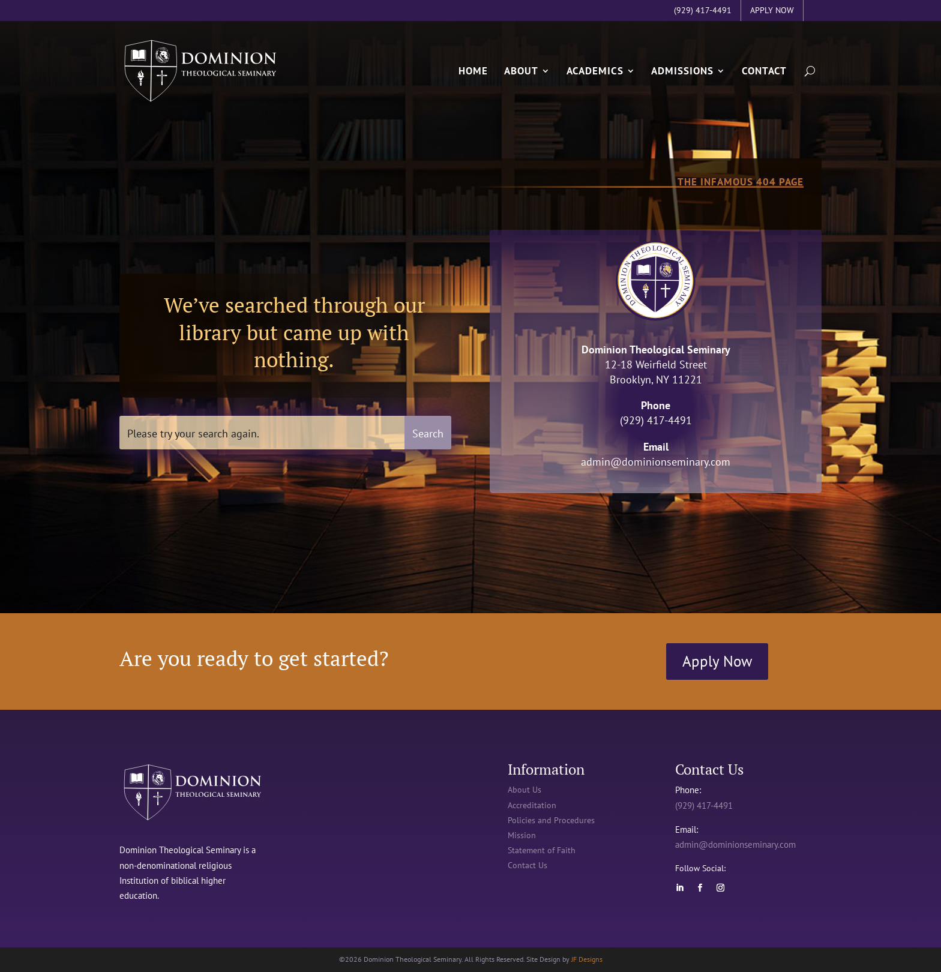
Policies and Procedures (551, 820)
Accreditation (532, 805)
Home (473, 70)
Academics (595, 70)
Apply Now (717, 661)
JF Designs (587, 959)
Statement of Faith (542, 850)
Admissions (682, 70)
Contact (764, 70)
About (521, 70)
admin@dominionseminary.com (655, 462)
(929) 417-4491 (704, 805)
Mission (522, 835)
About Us (524, 789)
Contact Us (527, 865)
